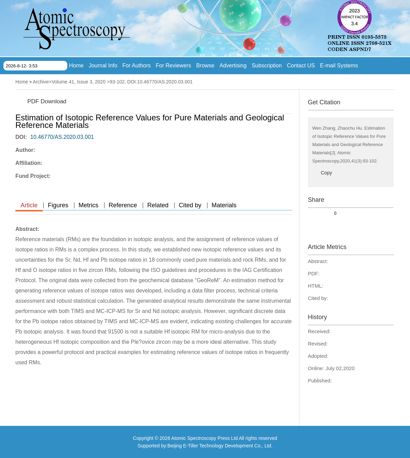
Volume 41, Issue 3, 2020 (79, 81)
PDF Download (46, 101)
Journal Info (103, 65)
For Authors (136, 65)
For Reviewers (173, 65)
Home (76, 65)
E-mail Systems (339, 65)
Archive (41, 81)
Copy (326, 172)
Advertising (233, 65)
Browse (205, 65)
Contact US (301, 65)
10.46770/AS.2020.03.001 (62, 137)
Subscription (267, 65)
